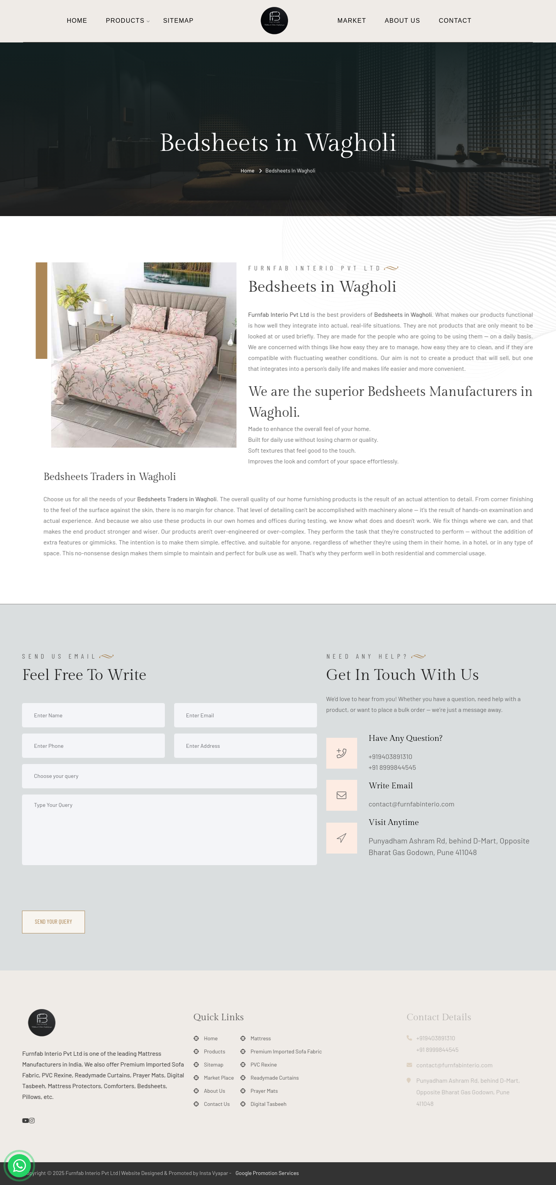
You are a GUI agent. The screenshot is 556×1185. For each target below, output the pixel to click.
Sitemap (178, 20)
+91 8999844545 (392, 767)
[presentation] (80, 886)
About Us (402, 20)
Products (125, 20)
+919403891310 (390, 756)
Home (77, 20)
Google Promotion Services (266, 1173)
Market (351, 20)
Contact (455, 20)
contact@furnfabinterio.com (411, 804)
